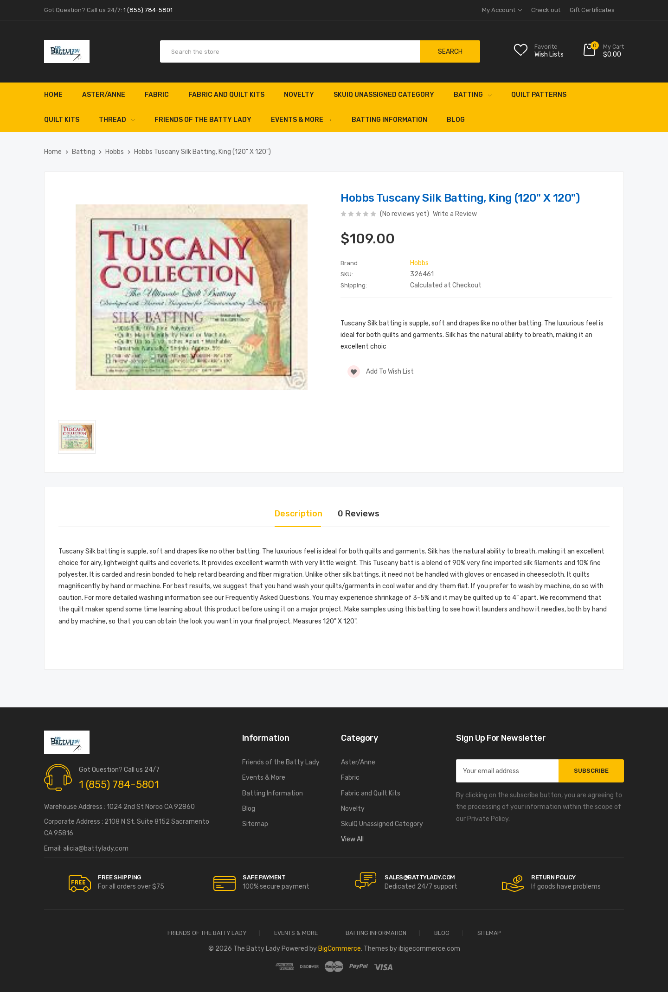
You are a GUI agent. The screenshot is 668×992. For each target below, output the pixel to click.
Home (53, 95)
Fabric (157, 95)
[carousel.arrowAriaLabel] (80, 883)
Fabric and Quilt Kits (226, 95)
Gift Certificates (592, 9)
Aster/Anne (103, 95)
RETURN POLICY (553, 877)
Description (298, 514)
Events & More (301, 120)
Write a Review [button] (455, 214)
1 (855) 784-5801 (119, 784)
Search (450, 52)
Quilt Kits (61, 120)
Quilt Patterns (538, 95)
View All (352, 839)
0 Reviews (358, 514)
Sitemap (255, 824)
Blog (456, 120)
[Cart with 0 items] (603, 52)
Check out (545, 9)
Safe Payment (264, 877)
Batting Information (389, 120)
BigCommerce (339, 949)
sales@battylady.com (420, 877)
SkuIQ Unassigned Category (384, 95)
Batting (473, 95)
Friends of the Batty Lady (202, 120)
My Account (502, 9)
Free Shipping (119, 877)
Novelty (299, 95)
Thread (117, 120)
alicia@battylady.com (95, 848)
